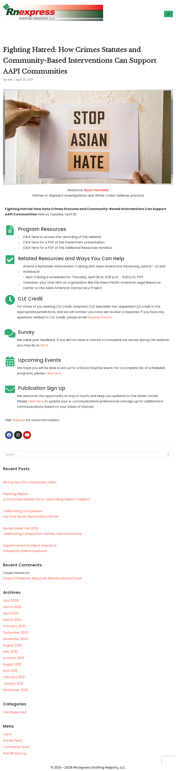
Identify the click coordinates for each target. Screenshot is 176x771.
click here (36, 401)
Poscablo (101, 190)
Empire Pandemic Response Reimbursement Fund (42, 578)
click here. (54, 373)
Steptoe (18, 420)
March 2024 (12, 619)
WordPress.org (14, 753)
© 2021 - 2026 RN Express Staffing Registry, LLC (88, 767)
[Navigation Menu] (168, 14)
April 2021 (10, 670)
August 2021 (12, 664)
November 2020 (15, 690)
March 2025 (12, 607)
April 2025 (11, 600)
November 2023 (15, 639)
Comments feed (16, 747)
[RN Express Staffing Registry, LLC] (53, 14)
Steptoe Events (99, 317)
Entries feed (12, 740)
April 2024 (11, 613)
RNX (10, 80)
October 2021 (13, 658)
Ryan (88, 190)
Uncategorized (14, 712)
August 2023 (12, 645)
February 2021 (14, 677)
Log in (7, 734)
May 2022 (10, 651)
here (44, 345)
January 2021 (13, 683)
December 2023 (15, 632)
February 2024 (14, 626)
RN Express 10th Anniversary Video (30, 482)
